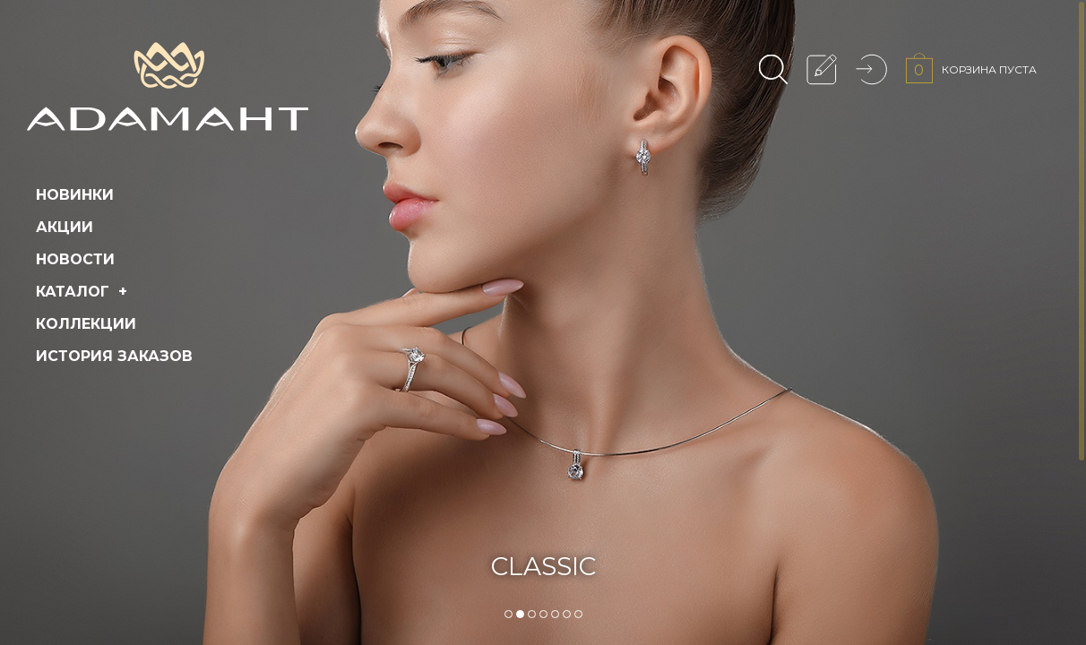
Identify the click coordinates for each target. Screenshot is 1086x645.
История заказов (114, 356)
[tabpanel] (543, 322)
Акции (64, 227)
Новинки (75, 194)
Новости (75, 259)
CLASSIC (543, 566)
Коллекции (86, 323)
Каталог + (84, 291)
